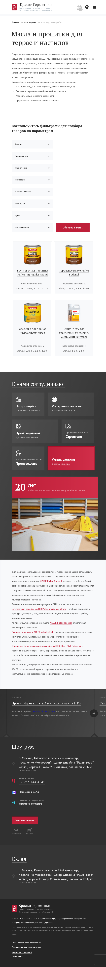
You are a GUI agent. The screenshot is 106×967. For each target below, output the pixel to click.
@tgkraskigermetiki (30, 804)
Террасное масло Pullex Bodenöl (74, 272)
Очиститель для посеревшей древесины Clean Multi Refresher (74, 333)
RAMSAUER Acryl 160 (44, 711)
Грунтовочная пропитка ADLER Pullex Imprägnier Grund (39, 609)
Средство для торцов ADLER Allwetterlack (32, 632)
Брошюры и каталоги (22, 951)
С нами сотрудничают (38, 383)
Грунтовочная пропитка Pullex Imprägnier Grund (32, 272)
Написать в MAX (29, 792)
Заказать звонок (24, 820)
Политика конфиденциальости (26, 947)
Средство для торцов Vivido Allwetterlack (32, 331)
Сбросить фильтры (73, 227)
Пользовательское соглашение (26, 942)
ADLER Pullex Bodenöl (51, 581)
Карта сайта (17, 956)
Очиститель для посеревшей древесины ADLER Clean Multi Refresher (46, 646)
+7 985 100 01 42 (32, 782)
